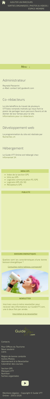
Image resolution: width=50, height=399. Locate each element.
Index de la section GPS (18, 174)
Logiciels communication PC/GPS (22, 179)
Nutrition (5, 373)
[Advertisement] (25, 222)
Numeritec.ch (9, 136)
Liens (3, 351)
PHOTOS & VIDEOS (39, 5)
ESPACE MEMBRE (36, 8)
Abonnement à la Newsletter (15, 361)
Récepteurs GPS (14, 184)
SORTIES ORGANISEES (18, 5)
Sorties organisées (10, 376)
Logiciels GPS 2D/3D (16, 182)
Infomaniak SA (9, 157)
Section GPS (7, 368)
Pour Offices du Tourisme (13, 346)
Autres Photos (8, 358)
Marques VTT (7, 371)
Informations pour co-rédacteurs (18, 116)
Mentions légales (11, 393)
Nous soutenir (7, 349)
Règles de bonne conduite (13, 356)
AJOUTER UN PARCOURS (21, 2)
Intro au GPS (12, 177)
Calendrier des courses (12, 363)
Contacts (5, 341)
